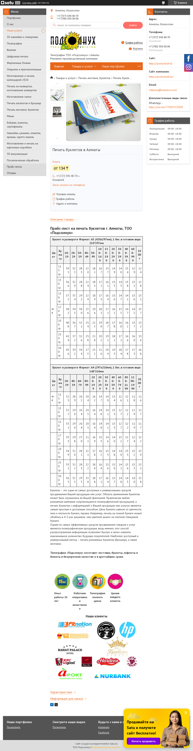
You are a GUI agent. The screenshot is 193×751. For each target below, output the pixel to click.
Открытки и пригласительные (24, 69)
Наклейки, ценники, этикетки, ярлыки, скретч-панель (24, 135)
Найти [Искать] (133, 25)
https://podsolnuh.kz (161, 63)
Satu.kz (114, 743)
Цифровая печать (17, 56)
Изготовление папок (19, 96)
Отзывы (11, 173)
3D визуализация (17, 154)
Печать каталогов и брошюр (24, 103)
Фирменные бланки (19, 63)
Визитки (11, 50)
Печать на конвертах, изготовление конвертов (22, 88)
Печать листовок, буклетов (23, 109)
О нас (10, 24)
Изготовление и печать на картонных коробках (22, 145)
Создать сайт (29, 2)
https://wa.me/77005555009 (166, 107)
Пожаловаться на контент (106, 747)
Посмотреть (13, 727)
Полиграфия (14, 43)
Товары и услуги (82, 66)
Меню (10, 116)
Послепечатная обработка (23, 160)
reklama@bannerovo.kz (163, 90)
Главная (59, 66)
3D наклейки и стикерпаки (22, 37)
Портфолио (14, 18)
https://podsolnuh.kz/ (161, 76)
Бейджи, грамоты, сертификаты (17, 124)
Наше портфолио (113, 66)
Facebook (103, 732)
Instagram (103, 727)
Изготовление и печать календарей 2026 (20, 78)
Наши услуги (14, 30)
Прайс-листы (14, 166)
